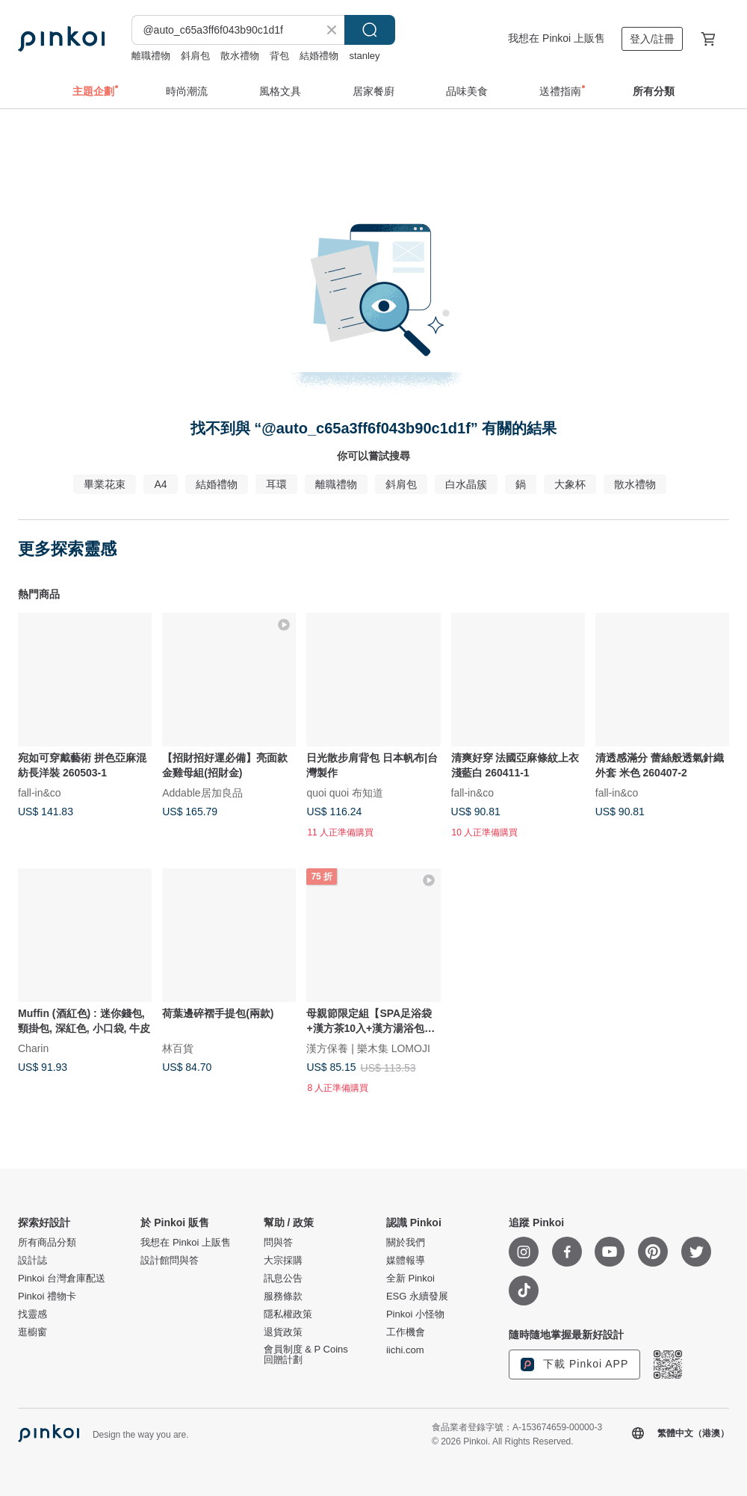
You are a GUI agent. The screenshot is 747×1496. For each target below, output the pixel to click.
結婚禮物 (319, 55)
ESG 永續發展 (417, 1296)
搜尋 (370, 30)
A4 (160, 484)
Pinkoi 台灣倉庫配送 (61, 1278)
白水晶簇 (466, 484)
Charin (33, 1048)
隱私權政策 (288, 1314)
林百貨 (177, 1048)
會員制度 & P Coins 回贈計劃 (306, 1354)
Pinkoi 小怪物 (415, 1314)
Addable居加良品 (202, 793)
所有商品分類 (47, 1242)
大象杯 (570, 484)
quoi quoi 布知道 (344, 793)
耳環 (276, 484)
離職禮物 (150, 55)
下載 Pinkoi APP (574, 1364)
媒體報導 (405, 1260)
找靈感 (32, 1314)
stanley (364, 55)
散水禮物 (239, 55)
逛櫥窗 (32, 1332)
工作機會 (405, 1332)
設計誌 (32, 1260)
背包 (279, 55)
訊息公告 (283, 1278)
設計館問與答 (169, 1260)
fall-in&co (39, 793)
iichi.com (405, 1350)
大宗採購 (283, 1260)
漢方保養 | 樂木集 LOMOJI (368, 1048)
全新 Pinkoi (410, 1278)
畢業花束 (104, 484)
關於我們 (405, 1242)
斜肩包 (195, 55)
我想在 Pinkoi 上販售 (556, 38)
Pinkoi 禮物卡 (47, 1296)
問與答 (278, 1242)
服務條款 (283, 1296)
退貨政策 (283, 1332)
